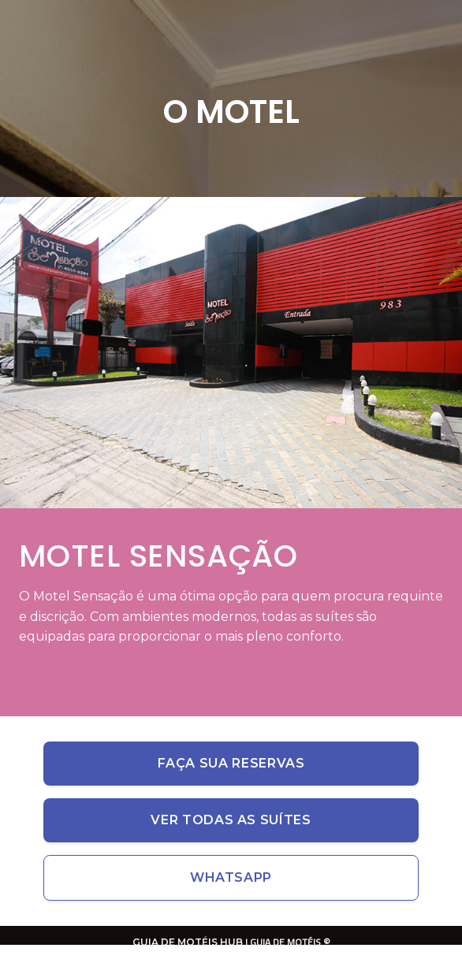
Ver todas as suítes (231, 819)
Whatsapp (231, 877)
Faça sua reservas (231, 763)
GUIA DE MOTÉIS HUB (187, 942)
